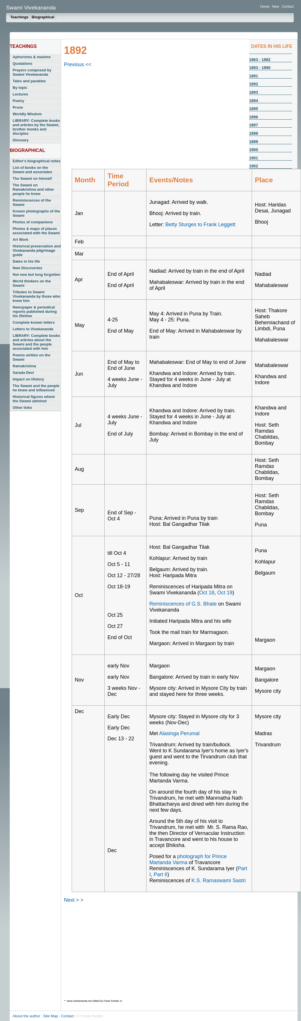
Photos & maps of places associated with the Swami (36, 231)
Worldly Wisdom (27, 114)
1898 (253, 133)
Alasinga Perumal (179, 733)
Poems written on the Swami (31, 357)
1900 (253, 149)
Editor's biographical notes (36, 161)
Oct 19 (224, 593)
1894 (253, 100)
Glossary (21, 140)
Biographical (43, 17)
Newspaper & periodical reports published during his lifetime (35, 311)
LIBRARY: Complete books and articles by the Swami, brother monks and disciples (36, 127)
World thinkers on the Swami (32, 283)
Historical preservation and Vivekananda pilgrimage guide (37, 250)
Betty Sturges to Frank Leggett (200, 224)
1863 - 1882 (260, 59)
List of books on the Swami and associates (32, 169)
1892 (253, 84)
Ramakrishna (24, 366)
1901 (253, 158)
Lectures (20, 94)
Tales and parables (29, 81)
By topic (20, 87)
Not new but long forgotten (36, 274)
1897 (253, 125)
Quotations (22, 63)
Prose (18, 107)
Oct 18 (206, 593)
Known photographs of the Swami (36, 213)
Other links (22, 407)
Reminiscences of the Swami (32, 202)
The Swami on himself (32, 178)
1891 (253, 76)
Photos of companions (33, 222)
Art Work (20, 239)
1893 (253, 92)
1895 (253, 108)
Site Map (51, 1016)
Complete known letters (34, 322)
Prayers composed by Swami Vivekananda (32, 72)
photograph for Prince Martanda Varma (188, 859)
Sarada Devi (23, 372)
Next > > (73, 900)
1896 (253, 117)
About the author (27, 1016)
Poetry (18, 101)
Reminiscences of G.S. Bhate (183, 604)
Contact (288, 7)
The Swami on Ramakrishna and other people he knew (33, 189)
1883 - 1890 (260, 67)
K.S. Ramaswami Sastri (218, 880)
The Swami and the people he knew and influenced (36, 388)
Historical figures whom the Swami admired (34, 399)
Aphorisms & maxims (32, 57)
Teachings (19, 17)
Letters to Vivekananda (33, 329)
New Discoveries (27, 268)
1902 (253, 166)
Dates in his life (26, 261)
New (276, 7)
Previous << (77, 64)
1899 (253, 141)
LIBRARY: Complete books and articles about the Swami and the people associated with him (36, 342)
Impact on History (28, 379)
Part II (160, 874)
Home (264, 7)
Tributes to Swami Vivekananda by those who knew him (36, 296)
